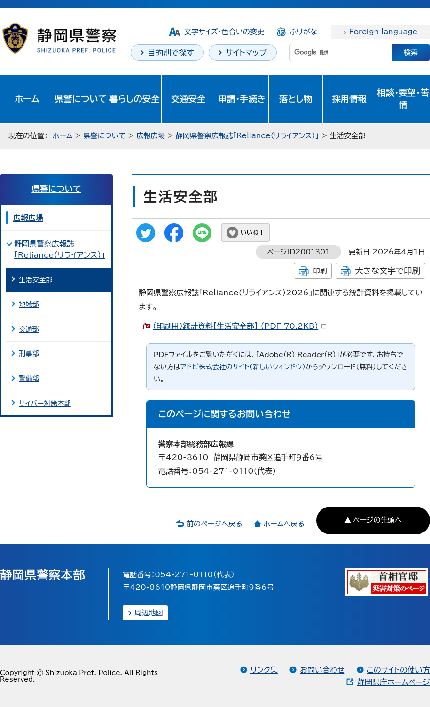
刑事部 (29, 353)
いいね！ (253, 233)
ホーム (27, 99)
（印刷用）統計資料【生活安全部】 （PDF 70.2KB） (239, 326)
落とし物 (295, 99)
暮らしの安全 (134, 99)
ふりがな (303, 31)
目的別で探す (171, 52)
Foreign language (383, 31)
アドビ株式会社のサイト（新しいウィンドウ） (242, 366)
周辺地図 (148, 612)
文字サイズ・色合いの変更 (224, 31)
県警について (81, 99)
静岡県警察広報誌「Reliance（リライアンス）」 (247, 135)
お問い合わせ (322, 670)
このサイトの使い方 (398, 670)
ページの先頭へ (377, 520)
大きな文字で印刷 (387, 271)
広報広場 (150, 135)
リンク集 (264, 670)
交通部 (29, 329)
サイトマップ (246, 52)
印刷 (320, 270)
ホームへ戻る (283, 523)
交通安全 (188, 99)
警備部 (29, 378)
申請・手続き (242, 99)
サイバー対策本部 (45, 403)
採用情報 (349, 99)
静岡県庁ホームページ (393, 682)
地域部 (29, 304)
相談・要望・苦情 (403, 98)
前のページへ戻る (214, 523)
